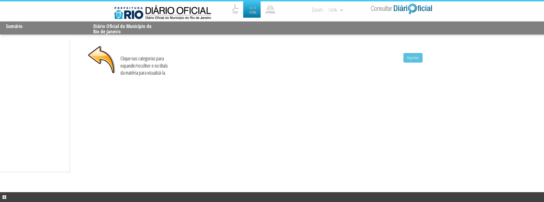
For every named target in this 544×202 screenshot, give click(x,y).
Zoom (317, 9)
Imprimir (413, 57)
